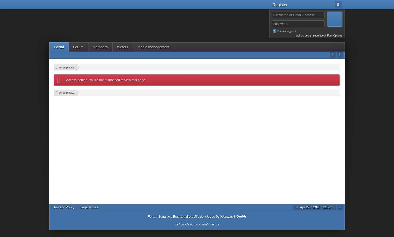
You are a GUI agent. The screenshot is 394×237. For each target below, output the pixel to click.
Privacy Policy (64, 207)
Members (100, 47)
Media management (153, 47)
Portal (59, 47)
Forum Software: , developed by (197, 216)
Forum (78, 47)
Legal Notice (89, 207)
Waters (122, 47)
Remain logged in (307, 31)
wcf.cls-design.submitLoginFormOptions (319, 35)
